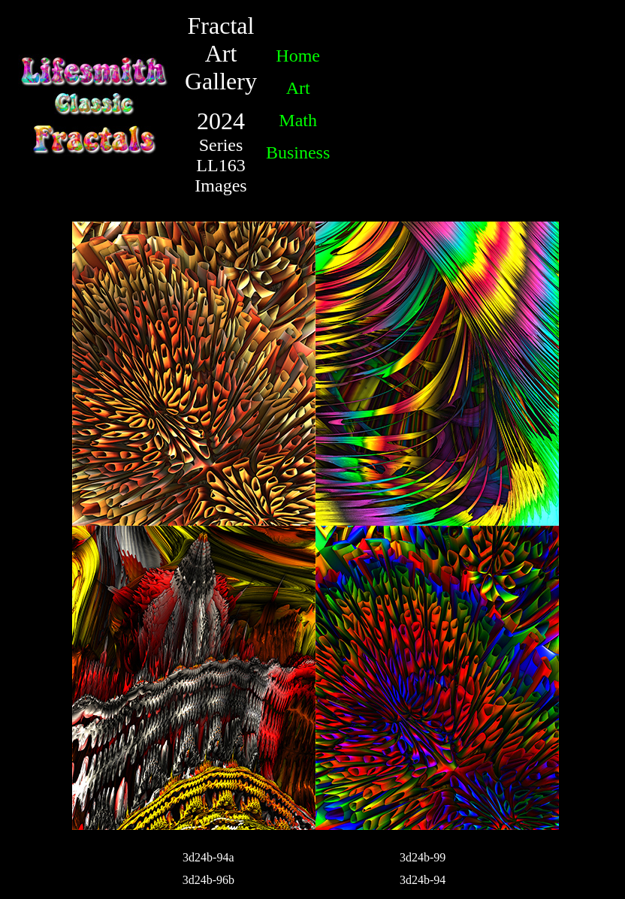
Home (298, 55)
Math (298, 120)
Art (298, 88)
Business (298, 152)
